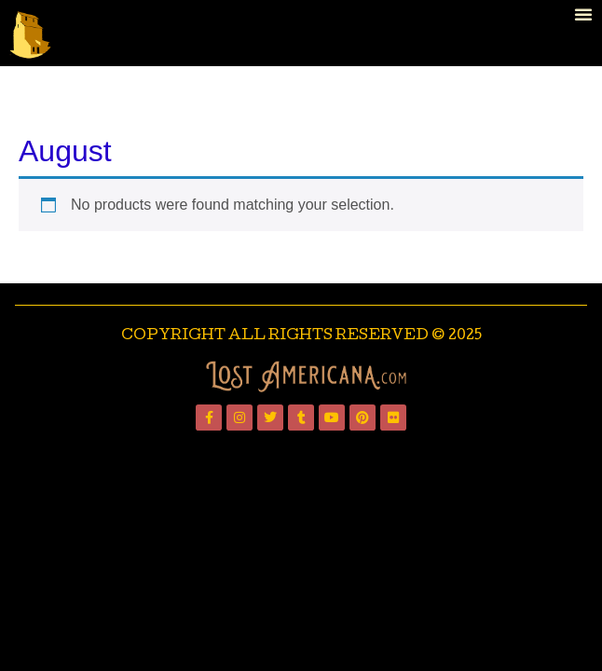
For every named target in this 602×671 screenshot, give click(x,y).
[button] (583, 14)
